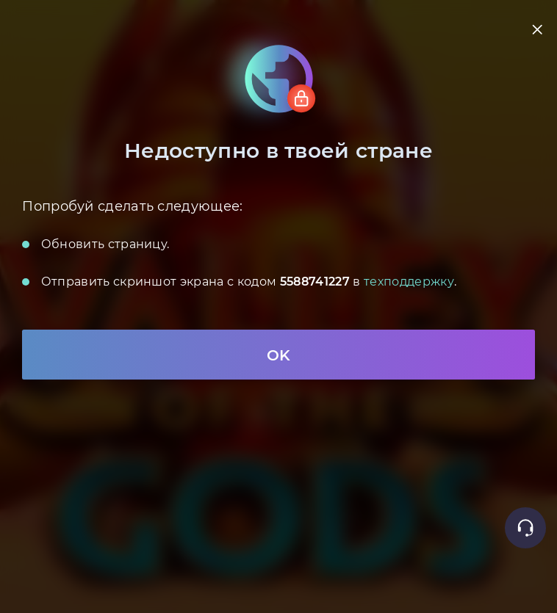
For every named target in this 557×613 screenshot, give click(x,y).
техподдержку (409, 281)
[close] (536, 29)
